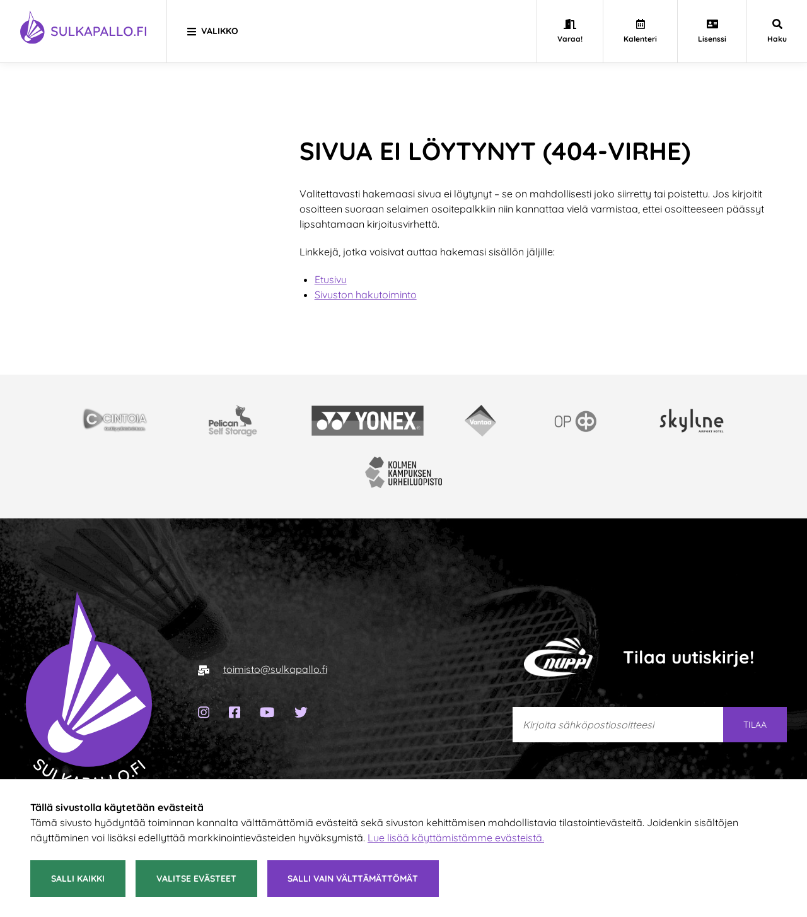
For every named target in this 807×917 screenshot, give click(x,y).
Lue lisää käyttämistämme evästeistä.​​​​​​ (456, 837)
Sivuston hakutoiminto (366, 294)
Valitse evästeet (196, 878)
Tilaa (755, 724)
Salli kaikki (78, 878)
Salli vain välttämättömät (352, 878)
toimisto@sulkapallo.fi (275, 669)
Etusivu (331, 279)
